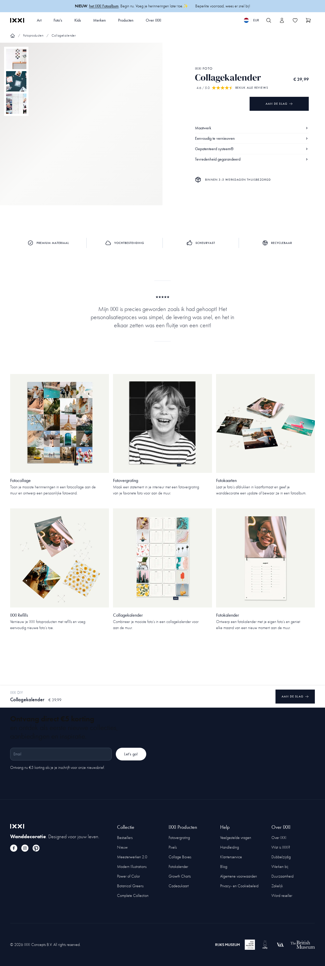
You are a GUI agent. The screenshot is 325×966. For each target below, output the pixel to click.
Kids (77, 20)
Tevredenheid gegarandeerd (252, 159)
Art (39, 20)
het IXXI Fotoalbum (104, 6)
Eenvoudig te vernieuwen (252, 138)
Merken (99, 20)
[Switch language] (251, 20)
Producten (126, 20)
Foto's (58, 20)
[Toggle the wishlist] (295, 20)
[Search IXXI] (268, 20)
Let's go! (131, 754)
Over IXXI (153, 20)
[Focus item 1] (81, 128)
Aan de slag (279, 104)
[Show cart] (308, 20)
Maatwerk (252, 128)
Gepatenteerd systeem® (252, 148)
